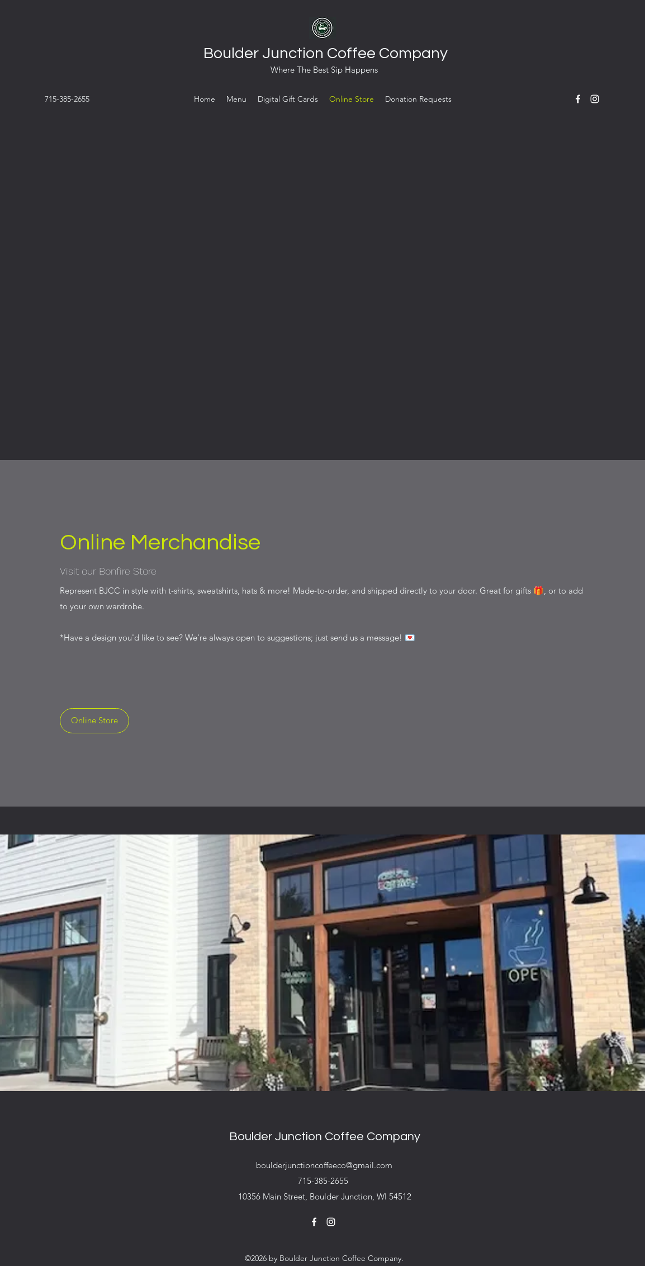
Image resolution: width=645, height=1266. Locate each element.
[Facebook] (578, 99)
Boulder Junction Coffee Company (325, 53)
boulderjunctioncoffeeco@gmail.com (324, 1165)
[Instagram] (594, 99)
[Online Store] (94, 720)
